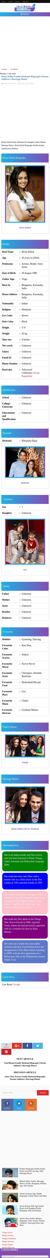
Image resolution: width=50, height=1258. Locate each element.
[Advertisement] (25, 42)
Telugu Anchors (8, 1241)
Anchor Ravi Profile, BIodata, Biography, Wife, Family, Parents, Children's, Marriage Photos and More (32, 1222)
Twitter (19, 1105)
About (4, 1)
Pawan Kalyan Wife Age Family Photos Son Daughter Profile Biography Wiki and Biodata (32, 1208)
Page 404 (25, 1)
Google (16, 984)
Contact (10, 1)
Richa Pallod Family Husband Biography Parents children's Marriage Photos (25, 77)
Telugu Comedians (9, 1239)
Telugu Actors (7, 1233)
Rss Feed (31, 1105)
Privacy (17, 1)
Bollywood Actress (8, 1256)
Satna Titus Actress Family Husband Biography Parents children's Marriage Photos (25, 1078)
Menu (25, 14)
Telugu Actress (7, 1235)
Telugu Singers (7, 1245)
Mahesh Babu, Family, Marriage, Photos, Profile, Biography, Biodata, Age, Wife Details (33, 1183)
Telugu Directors (8, 1248)
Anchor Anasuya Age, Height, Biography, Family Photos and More (33, 1195)
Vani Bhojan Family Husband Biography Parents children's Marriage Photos (25, 1064)
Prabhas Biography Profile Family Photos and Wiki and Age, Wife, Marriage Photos (32, 1171)
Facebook (7, 1105)
